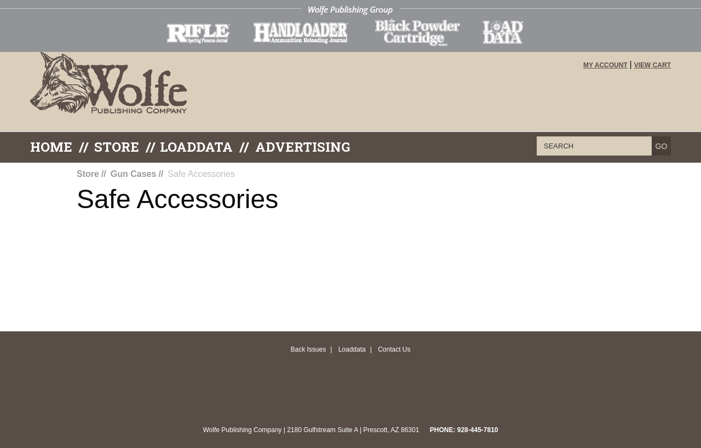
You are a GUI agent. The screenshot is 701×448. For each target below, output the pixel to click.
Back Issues (308, 349)
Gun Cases (134, 174)
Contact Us (394, 349)
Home (51, 147)
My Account (605, 65)
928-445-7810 (477, 430)
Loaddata (352, 349)
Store (116, 147)
